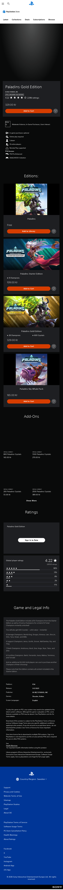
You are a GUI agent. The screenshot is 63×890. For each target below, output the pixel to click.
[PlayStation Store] (11, 12)
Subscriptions (39, 19)
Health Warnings (12, 746)
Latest (5, 19)
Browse (52, 19)
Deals (27, 19)
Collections (16, 19)
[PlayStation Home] (31, 3)
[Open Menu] (3, 4)
